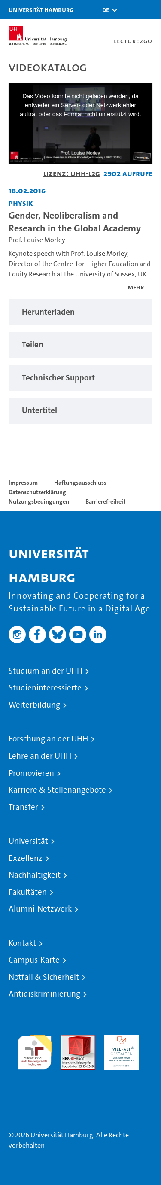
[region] (80, 312)
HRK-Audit (119, 1039)
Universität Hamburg (41, 9)
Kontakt (22, 943)
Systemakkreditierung (34, 1074)
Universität (28, 841)
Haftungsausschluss (80, 482)
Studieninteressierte (45, 687)
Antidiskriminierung (44, 994)
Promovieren (31, 773)
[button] (105, 10)
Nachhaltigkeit (35, 875)
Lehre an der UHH (40, 756)
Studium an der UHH (45, 671)
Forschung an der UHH (48, 738)
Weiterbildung (34, 705)
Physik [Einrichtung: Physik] (21, 203)
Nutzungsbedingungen (39, 501)
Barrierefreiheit (105, 501)
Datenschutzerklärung (37, 492)
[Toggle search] (129, 9)
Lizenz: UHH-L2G (71, 173)
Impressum (23, 482)
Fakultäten (28, 892)
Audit (69, 1039)
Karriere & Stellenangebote (57, 790)
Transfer (23, 807)
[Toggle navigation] (150, 9)
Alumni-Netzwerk (40, 909)
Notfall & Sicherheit (44, 977)
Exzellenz (26, 858)
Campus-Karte (34, 960)
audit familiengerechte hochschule (34, 1050)
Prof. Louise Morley (37, 239)
